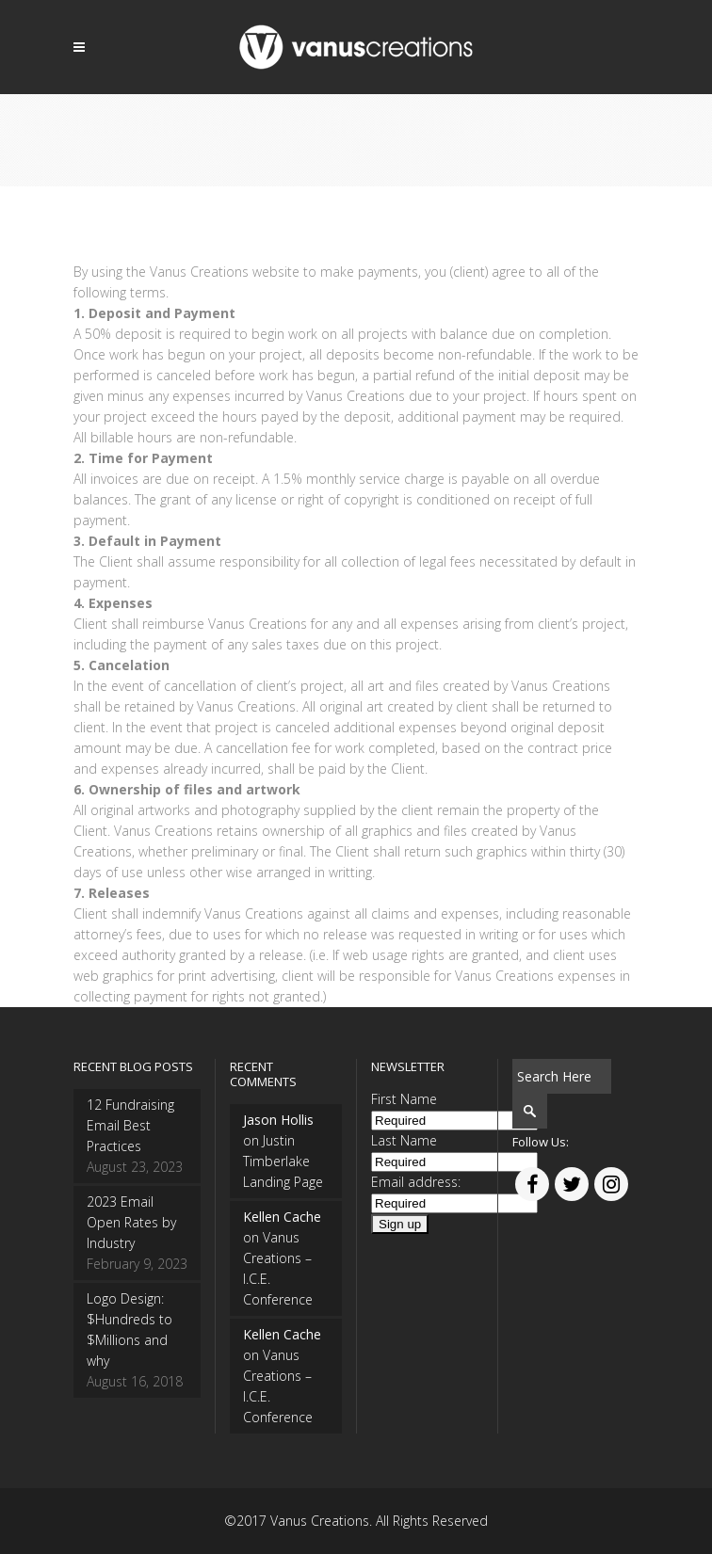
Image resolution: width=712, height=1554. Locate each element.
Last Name (404, 1140)
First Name (404, 1099)
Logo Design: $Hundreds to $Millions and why (129, 1330)
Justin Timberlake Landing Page (283, 1161)
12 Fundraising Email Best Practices (130, 1125)
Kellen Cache (282, 1217)
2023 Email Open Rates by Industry (131, 1222)
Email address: (416, 1182)
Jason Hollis (278, 1120)
